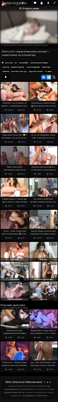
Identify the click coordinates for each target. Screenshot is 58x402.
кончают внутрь (19, 71)
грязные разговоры (39, 62)
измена (5, 71)
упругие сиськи (36, 71)
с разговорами (33, 67)
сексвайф (23, 62)
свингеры (46, 67)
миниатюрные (17, 67)
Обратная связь (33, 382)
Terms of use (18, 382)
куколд (5, 67)
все (48, 71)
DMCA (8, 382)
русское (9, 62)
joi (16, 62)
